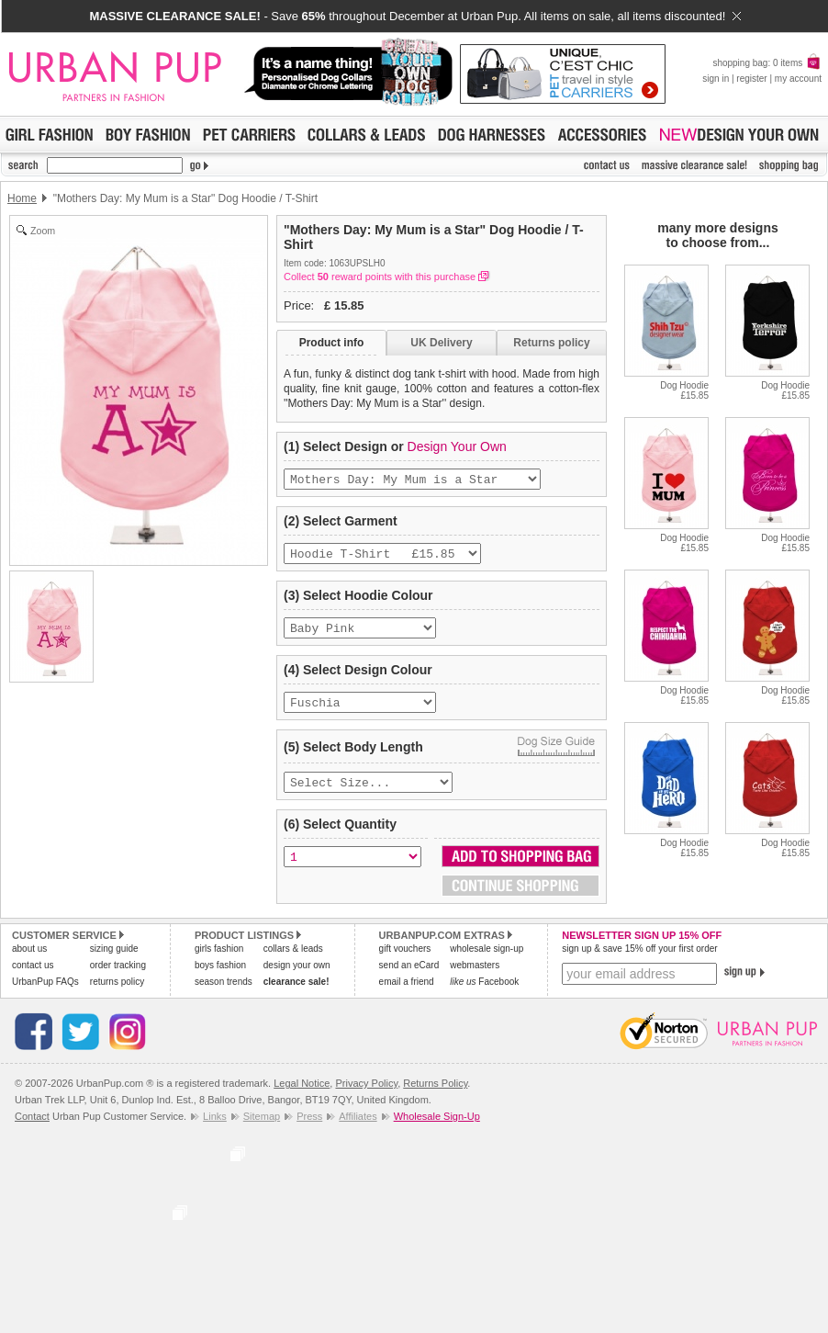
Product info (331, 342)
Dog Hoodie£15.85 (684, 390)
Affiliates (357, 1129)
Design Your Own (457, 446)
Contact (32, 1129)
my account (798, 78)
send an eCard (409, 978)
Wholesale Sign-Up (437, 1129)
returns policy (117, 994)
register (751, 78)
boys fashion (220, 978)
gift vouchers (405, 961)
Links (215, 1129)
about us (29, 961)
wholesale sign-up (486, 961)
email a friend (406, 994)
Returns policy (551, 342)
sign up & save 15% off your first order (639, 961)
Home (22, 198)
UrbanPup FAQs (45, 994)
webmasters (474, 978)
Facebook (484, 994)
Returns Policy (435, 1095)
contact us (33, 978)
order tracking (118, 978)
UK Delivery (441, 342)
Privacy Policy (366, 1095)
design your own (296, 978)
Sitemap (261, 1129)
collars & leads (293, 961)
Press (309, 1129)
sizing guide (114, 961)
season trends (223, 994)
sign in (715, 78)
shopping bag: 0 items (767, 63)
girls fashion (219, 961)
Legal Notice (302, 1095)
